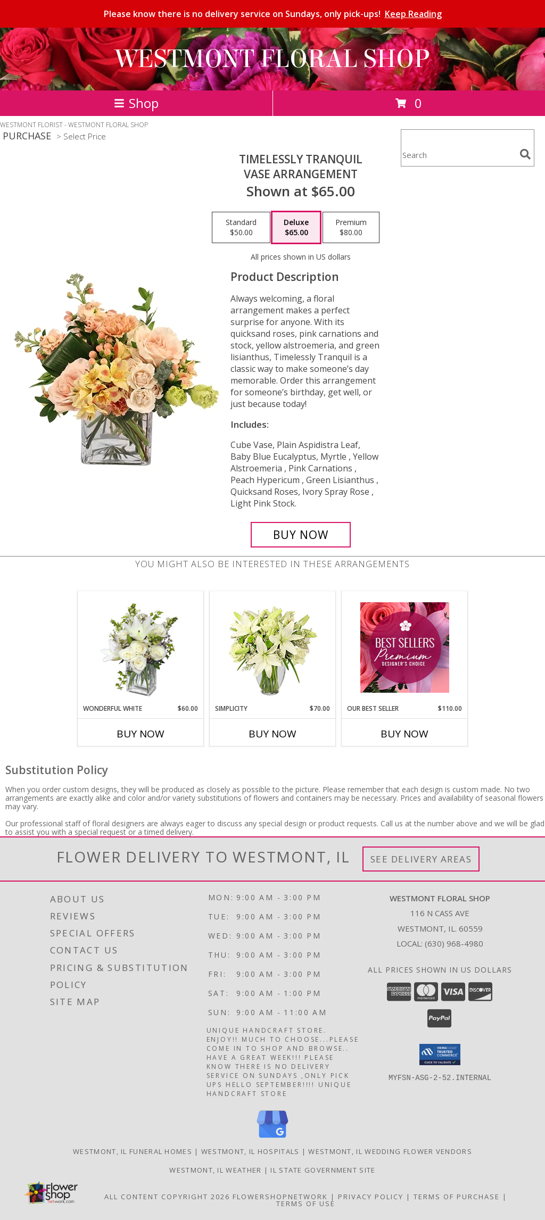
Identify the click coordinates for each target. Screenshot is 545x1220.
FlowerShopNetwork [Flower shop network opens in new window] (280, 1196)
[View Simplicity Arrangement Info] (272, 648)
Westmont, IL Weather (215, 1170)
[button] (439, 1054)
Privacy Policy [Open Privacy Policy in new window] (370, 1196)
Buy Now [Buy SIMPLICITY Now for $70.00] (272, 734)
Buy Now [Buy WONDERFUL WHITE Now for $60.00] (140, 734)
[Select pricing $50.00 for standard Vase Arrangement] (241, 227)
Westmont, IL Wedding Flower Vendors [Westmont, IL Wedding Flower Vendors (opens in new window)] (390, 1151)
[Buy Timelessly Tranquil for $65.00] (301, 534)
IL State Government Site (322, 1170)
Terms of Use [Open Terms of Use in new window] (305, 1203)
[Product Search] (458, 154)
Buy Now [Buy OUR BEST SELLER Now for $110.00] (404, 734)
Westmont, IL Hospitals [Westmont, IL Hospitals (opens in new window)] (250, 1151)
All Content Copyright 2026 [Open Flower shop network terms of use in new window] (167, 1196)
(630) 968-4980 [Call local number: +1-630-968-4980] (454, 943)
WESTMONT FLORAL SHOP (272, 59)
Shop (136, 103)
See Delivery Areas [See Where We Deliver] (421, 859)
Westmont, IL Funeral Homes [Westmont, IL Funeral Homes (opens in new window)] (132, 1151)
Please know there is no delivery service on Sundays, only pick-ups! (273, 14)
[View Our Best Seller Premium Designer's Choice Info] (404, 647)
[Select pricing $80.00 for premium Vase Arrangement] (351, 227)
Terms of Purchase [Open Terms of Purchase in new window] (457, 1196)
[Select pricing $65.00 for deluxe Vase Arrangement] (296, 227)
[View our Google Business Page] (272, 1138)
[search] (525, 154)
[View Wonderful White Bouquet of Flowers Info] (140, 647)
